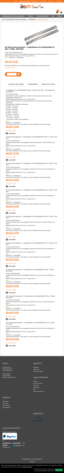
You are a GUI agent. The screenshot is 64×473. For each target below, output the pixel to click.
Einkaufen (59, 1)
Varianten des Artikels (16, 84)
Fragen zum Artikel (48, 84)
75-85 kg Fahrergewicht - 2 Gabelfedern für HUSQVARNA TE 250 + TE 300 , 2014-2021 (32, 217)
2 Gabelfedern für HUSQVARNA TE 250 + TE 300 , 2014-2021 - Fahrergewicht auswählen (30, 91)
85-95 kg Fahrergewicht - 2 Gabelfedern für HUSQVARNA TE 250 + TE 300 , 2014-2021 (32, 243)
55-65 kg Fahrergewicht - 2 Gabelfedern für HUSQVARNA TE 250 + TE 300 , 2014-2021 (32, 164)
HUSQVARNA (31, 19)
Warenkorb (43, 1)
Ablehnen (51, 470)
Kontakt (35, 381)
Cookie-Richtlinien (27, 467)
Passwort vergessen (38, 371)
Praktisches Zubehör (42, 16)
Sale (53, 16)
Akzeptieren (59, 470)
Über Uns (51, 1)
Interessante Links (38, 383)
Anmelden (35, 367)
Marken (59, 16)
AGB (34, 389)
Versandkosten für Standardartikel (39, 65)
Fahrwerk (30, 16)
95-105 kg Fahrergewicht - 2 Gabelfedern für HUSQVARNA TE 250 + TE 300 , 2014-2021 (29, 48)
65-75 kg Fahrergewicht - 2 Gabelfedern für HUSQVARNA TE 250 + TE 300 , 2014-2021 (32, 190)
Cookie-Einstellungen (41, 470)
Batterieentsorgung (38, 391)
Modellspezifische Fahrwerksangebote (13, 16)
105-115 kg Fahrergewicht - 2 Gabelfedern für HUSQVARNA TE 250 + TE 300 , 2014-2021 (30, 297)
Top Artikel (5, 403)
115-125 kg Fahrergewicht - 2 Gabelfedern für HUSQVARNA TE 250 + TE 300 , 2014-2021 (30, 323)
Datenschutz (36, 387)
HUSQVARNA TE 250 (42, 19)
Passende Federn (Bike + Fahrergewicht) (29, 1)
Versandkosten (6, 405)
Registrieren (36, 369)
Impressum (36, 385)
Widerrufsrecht (6, 407)
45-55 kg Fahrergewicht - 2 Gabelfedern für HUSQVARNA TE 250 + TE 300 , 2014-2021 (32, 137)
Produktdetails (33, 84)
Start (16, 1)
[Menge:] (11, 74)
